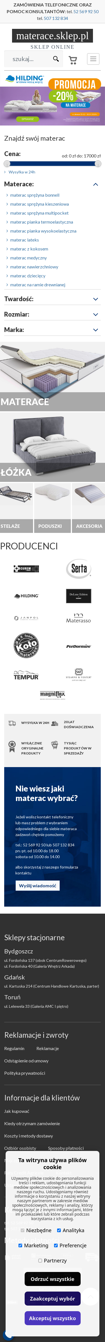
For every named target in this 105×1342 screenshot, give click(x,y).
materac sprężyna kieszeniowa (37, 203)
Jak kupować (16, 1111)
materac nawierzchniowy (32, 266)
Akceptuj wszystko (52, 1318)
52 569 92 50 (86, 11)
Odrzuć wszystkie (52, 1279)
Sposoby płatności (66, 1148)
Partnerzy (52, 1260)
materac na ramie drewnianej (35, 284)
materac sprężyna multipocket (37, 212)
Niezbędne (36, 1230)
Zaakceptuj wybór (52, 1298)
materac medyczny (26, 257)
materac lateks (22, 239)
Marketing (33, 1245)
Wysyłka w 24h (19, 172)
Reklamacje (47, 1048)
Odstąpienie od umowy (26, 1060)
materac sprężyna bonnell (32, 195)
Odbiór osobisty (20, 1148)
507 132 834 (56, 18)
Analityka (70, 1230)
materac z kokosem (27, 248)
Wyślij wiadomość (37, 885)
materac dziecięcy (25, 275)
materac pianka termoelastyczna (39, 221)
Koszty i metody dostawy (28, 1135)
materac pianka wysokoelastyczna (41, 230)
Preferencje (70, 1245)
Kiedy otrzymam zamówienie (32, 1123)
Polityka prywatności (24, 1073)
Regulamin (14, 1048)
